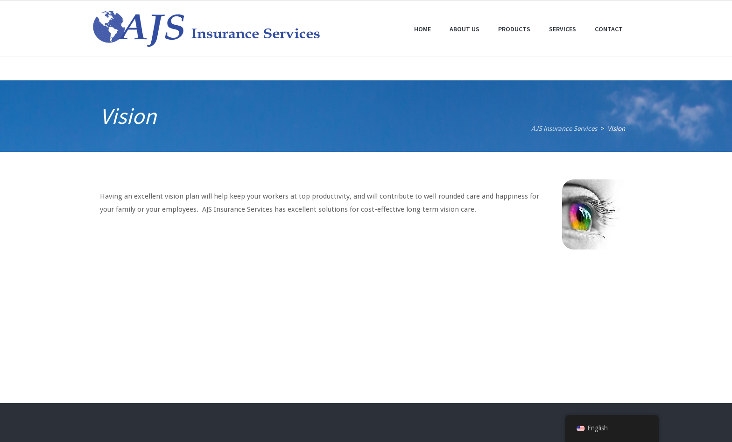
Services (562, 29)
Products (514, 29)
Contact (609, 29)
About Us (464, 29)
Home (422, 29)
